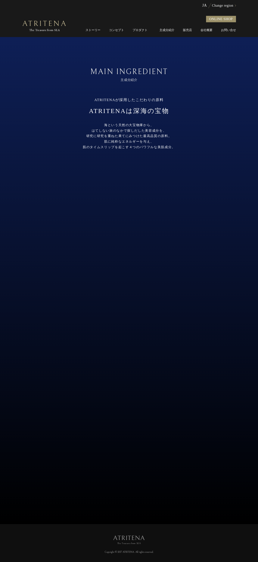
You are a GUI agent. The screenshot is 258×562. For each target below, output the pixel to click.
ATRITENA (44, 26)
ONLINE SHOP (221, 19)
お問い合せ (228, 30)
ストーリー (93, 30)
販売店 (187, 30)
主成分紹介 (166, 30)
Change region (222, 5)
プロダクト (140, 30)
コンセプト (116, 30)
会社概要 (206, 30)
